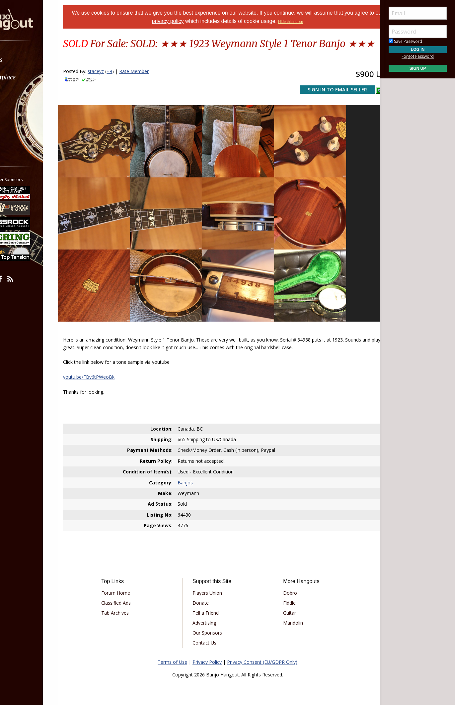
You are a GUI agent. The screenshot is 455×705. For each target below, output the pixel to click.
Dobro (285, 582)
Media (22, 112)
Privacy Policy (207, 651)
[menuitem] (37, 59)
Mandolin (288, 612)
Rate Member (150, 85)
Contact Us (209, 632)
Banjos (190, 471)
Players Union (212, 582)
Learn (22, 95)
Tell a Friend (210, 602)
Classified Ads (130, 592)
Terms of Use (172, 651)
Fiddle (284, 592)
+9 (126, 85)
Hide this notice (305, 22)
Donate (205, 592)
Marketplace (30, 77)
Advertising (209, 612)
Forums (24, 59)
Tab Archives (129, 602)
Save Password (405, 41)
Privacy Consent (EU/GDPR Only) (262, 651)
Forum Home (129, 582)
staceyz (112, 85)
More (21, 130)
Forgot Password (418, 56)
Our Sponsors (212, 622)
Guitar (284, 602)
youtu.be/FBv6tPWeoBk (105, 366)
